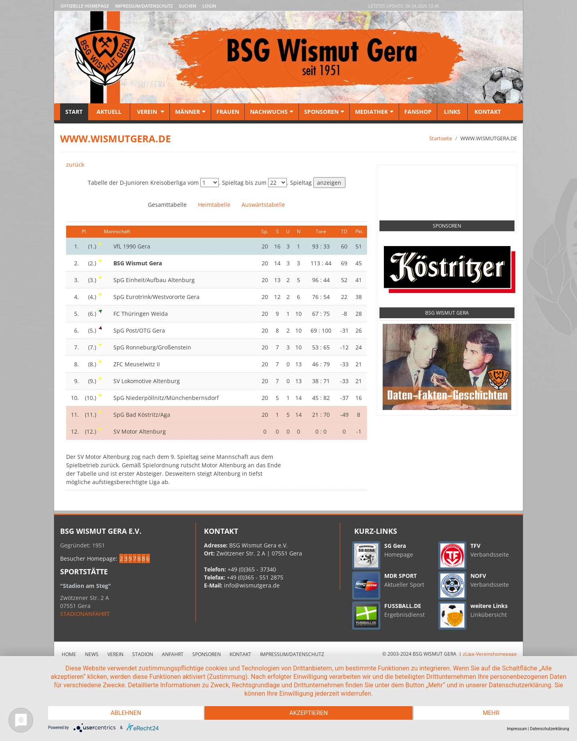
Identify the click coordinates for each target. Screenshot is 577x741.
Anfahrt (173, 654)
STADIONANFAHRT (85, 614)
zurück (75, 164)
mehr (491, 713)
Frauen (227, 111)
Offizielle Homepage (85, 6)
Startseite (440, 138)
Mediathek (374, 111)
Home (69, 654)
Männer (190, 111)
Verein (149, 111)
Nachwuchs (271, 111)
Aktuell (109, 111)
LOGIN (209, 6)
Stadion (142, 654)
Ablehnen (126, 713)
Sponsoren (324, 111)
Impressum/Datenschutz (144, 6)
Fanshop (418, 111)
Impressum (517, 729)
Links (452, 111)
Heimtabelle (214, 204)
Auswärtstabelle (263, 204)
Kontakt (487, 111)
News (92, 654)
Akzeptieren (308, 713)
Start (74, 111)
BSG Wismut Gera (447, 312)
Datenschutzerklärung (549, 729)
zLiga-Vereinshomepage (490, 653)
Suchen (187, 6)
